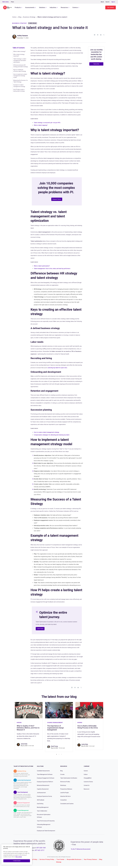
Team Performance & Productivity (46, 820)
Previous (12, 727)
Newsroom (86, 789)
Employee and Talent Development (46, 830)
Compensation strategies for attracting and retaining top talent (51, 435)
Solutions (42, 7)
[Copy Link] (104, 35)
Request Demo (56, 199)
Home (14, 17)
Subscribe (96, 64)
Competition (63, 800)
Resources (64, 7)
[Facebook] (97, 35)
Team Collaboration (42, 811)
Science (75, 7)
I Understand (16, 860)
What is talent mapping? (41, 125)
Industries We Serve (65, 796)
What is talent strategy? (19, 51)
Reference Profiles (65, 781)
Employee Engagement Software (45, 778)
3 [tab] (61, 754)
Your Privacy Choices (90, 859)
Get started (110, 7)
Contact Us (86, 785)
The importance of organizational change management (55, 728)
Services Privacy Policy (46, 859)
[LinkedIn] (94, 35)
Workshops (63, 785)
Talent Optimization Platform (23, 766)
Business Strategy (29, 17)
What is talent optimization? (42, 266)
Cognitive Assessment (43, 789)
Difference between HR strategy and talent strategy (20, 65)
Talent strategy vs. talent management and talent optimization (19, 60)
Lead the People (64, 792)
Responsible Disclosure (74, 859)
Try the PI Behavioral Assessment (80, 849)
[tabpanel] (29, 726)
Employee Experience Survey (44, 796)
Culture (86, 774)
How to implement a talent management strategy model (20, 76)
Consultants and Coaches (67, 803)
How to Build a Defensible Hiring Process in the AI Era (87, 727)
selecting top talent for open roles (57, 367)
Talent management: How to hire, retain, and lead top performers (52, 268)
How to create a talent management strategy (46, 432)
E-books (62, 774)
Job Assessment (41, 792)
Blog (19, 17)
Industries (53, 7)
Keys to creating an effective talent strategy (19, 70)
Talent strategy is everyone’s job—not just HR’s (47, 122)
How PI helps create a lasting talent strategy (19, 90)
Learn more (40, 628)
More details (18, 856)
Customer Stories (88, 781)
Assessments (29, 7)
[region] (16, 854)
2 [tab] (59, 754)
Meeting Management (43, 807)
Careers (86, 770)
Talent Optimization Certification (68, 778)
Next (106, 727)
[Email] (100, 35)
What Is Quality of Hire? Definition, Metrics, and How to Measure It (28, 728)
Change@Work (87, 778)
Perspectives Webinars (66, 789)
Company (86, 766)
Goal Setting (40, 803)
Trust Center (60, 859)
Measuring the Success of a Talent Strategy (20, 81)
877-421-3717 (39, 850)
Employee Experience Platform (45, 781)
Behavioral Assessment (43, 785)
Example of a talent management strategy (19, 85)
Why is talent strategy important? (19, 55)
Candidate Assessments (43, 770)
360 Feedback (40, 800)
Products (18, 7)
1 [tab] (56, 754)
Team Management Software (44, 774)
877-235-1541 (41, 848)
